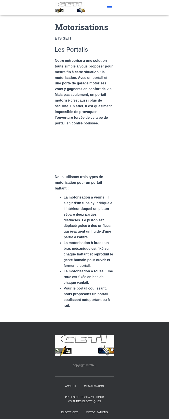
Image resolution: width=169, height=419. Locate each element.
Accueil (71, 386)
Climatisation (94, 386)
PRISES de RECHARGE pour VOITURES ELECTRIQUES (84, 399)
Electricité (69, 412)
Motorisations (97, 412)
